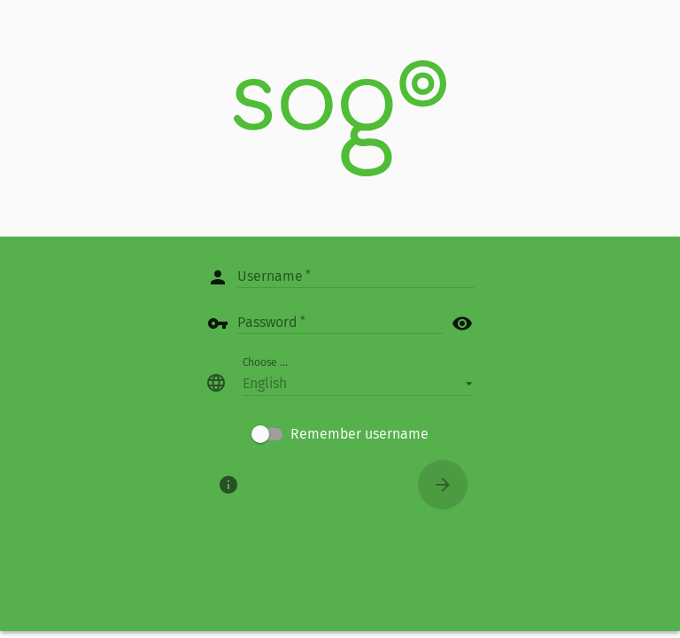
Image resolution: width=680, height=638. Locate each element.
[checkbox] (340, 434)
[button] (358, 383)
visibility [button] (462, 323)
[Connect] (443, 485)
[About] (228, 484)
